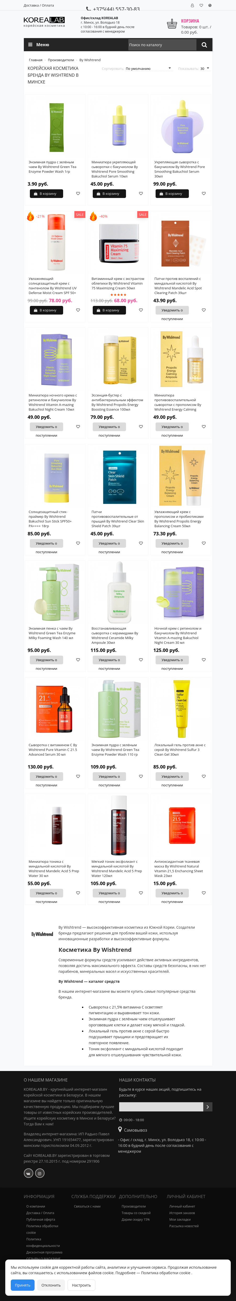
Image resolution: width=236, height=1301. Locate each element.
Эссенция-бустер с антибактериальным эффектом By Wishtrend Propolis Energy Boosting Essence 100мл (117, 402)
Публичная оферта (40, 1219)
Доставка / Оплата (39, 5)
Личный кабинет (182, 1206)
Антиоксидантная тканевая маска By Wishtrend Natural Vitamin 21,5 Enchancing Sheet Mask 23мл (179, 868)
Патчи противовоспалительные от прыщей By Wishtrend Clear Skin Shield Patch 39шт (118, 518)
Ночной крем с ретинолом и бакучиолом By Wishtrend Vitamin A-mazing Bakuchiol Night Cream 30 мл (178, 635)
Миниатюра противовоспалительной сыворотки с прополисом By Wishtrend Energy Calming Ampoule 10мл (178, 404)
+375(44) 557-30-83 (113, 9)
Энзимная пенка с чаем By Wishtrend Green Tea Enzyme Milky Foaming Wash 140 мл (52, 633)
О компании (35, 1206)
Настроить (81, 1285)
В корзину (45, 193)
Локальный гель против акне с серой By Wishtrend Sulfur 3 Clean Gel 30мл (180, 750)
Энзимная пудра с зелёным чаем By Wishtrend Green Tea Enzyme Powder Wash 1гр (52, 167)
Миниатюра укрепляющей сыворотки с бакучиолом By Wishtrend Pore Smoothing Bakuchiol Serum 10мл (115, 169)
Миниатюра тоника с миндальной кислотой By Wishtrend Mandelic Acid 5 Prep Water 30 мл (54, 868)
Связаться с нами (87, 1206)
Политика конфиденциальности (43, 1242)
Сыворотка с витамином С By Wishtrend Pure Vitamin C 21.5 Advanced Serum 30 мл (53, 750)
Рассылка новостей (184, 1226)
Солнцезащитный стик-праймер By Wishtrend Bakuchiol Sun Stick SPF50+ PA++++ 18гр (50, 518)
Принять (22, 1285)
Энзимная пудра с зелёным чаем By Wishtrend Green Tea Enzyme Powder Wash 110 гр (115, 750)
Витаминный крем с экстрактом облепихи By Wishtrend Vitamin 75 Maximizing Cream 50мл (118, 283)
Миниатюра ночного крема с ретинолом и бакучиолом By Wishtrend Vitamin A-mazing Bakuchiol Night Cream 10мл (53, 402)
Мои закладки (180, 1219)
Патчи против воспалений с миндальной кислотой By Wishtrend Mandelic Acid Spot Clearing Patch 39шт (178, 285)
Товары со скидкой (136, 1213)
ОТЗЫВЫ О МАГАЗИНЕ (43, 1259)
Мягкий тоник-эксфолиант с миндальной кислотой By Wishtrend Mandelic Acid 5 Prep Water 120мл (117, 868)
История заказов (182, 1213)
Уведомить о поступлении (171, 311)
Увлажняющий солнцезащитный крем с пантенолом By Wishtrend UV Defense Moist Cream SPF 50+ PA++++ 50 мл (53, 288)
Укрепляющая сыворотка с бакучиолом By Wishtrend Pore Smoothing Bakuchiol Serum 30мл (180, 169)
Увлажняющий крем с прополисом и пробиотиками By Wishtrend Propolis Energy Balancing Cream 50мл (179, 518)
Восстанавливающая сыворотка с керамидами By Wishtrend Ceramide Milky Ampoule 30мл (115, 635)
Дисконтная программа (44, 1252)
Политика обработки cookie (42, 1229)
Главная (36, 60)
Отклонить (51, 1285)
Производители (134, 1206)
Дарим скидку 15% (136, 1219)
